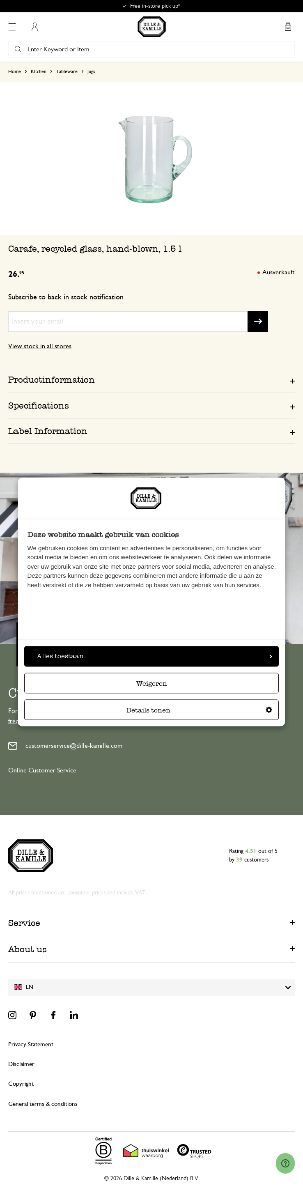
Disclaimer (21, 1064)
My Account (34, 27)
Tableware (67, 71)
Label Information (47, 431)
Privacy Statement (30, 1044)
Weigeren (151, 684)
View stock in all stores (39, 346)
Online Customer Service (42, 770)
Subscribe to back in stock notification (66, 297)
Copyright (21, 1084)
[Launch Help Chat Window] (285, 1163)
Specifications (38, 405)
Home (14, 71)
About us (27, 949)
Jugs (91, 71)
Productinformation (51, 380)
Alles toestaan (154, 656)
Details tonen (199, 711)
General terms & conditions (43, 1104)
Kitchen (38, 71)
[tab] (151, 379)
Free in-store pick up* (155, 6)
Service (24, 923)
